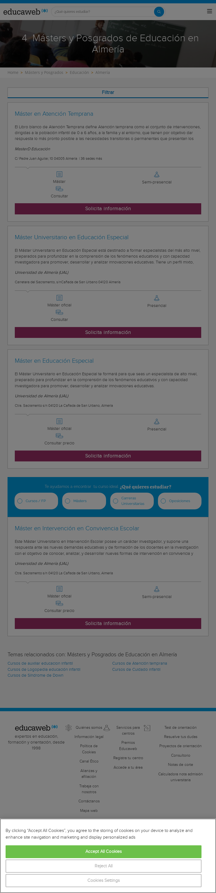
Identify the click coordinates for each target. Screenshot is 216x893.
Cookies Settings (103, 880)
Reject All (104, 866)
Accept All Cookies (103, 851)
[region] (108, 856)
